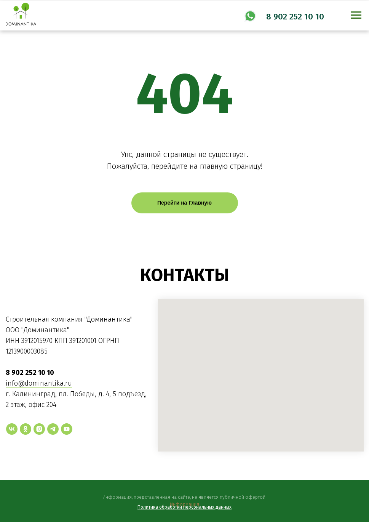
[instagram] (39, 429)
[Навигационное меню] (356, 15)
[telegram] (53, 429)
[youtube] (66, 429)
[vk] (12, 429)
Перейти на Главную (184, 203)
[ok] (25, 429)
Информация (184, 504)
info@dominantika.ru (39, 383)
